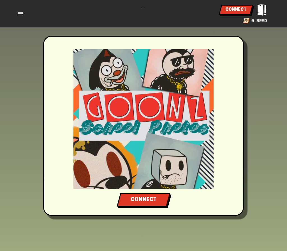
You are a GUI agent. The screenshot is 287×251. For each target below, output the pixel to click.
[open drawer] (20, 13)
